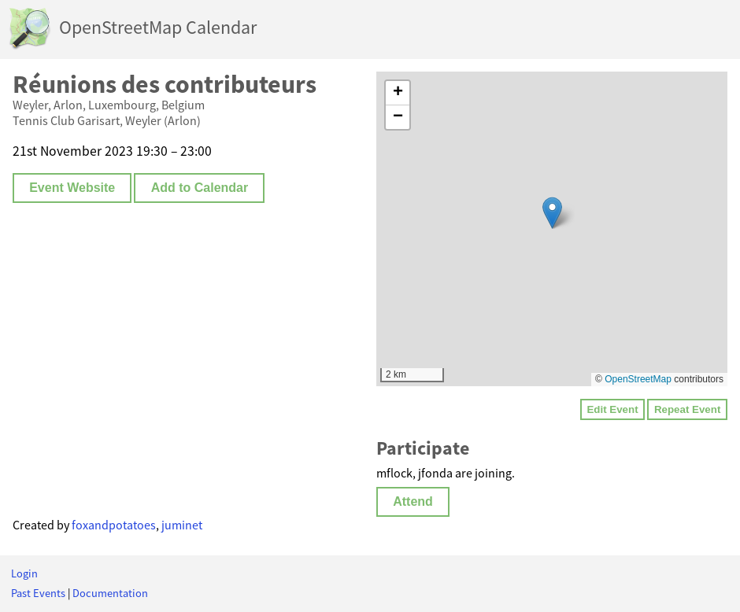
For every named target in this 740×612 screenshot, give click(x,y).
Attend (413, 501)
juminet (181, 525)
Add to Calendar (200, 187)
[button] (552, 213)
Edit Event (612, 409)
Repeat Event (687, 409)
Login (24, 573)
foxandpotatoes (114, 525)
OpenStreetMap (638, 379)
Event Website (72, 187)
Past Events (38, 593)
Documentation (110, 593)
